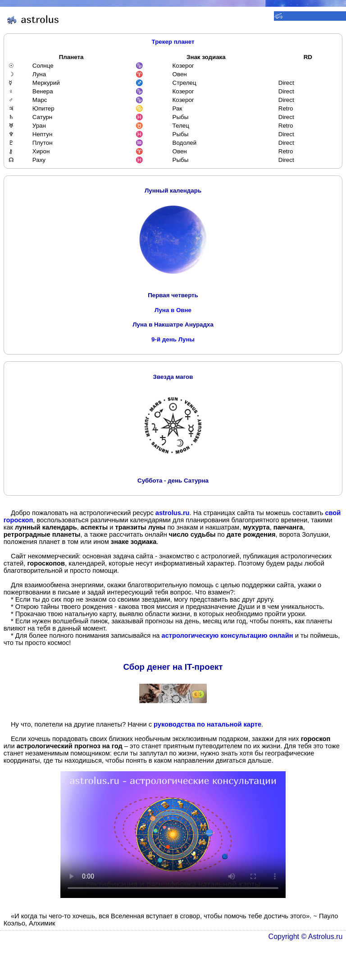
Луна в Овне (173, 310)
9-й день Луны (173, 339)
